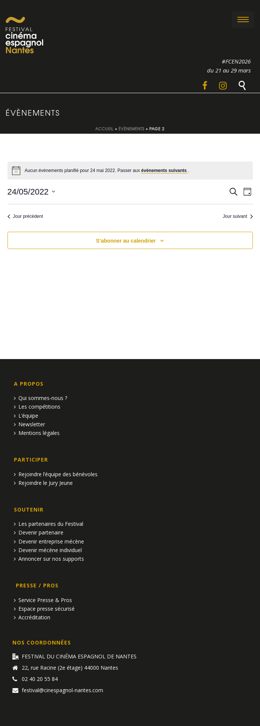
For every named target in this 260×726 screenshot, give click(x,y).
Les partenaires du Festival (48, 523)
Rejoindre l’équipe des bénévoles (56, 474)
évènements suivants (164, 170)
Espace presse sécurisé (44, 608)
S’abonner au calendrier (126, 241)
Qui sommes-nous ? (40, 397)
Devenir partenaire (38, 532)
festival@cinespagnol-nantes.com (62, 690)
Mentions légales (37, 432)
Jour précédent (25, 216)
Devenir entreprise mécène (49, 541)
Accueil (104, 128)
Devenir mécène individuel (48, 550)
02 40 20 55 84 (40, 679)
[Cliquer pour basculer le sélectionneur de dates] (31, 192)
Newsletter (29, 424)
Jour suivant (238, 216)
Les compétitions (37, 406)
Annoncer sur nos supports (49, 558)
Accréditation (32, 617)
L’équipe (26, 415)
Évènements (131, 128)
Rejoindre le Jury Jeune (43, 482)
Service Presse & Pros (43, 600)
